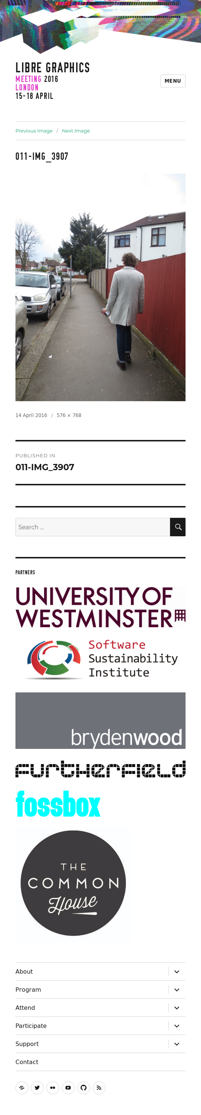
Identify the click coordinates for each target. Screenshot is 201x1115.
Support (27, 1044)
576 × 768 (69, 415)
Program (28, 989)
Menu (173, 81)
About (24, 971)
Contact (26, 1062)
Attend (25, 1007)
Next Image (76, 131)
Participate (31, 1026)
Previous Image (34, 131)
